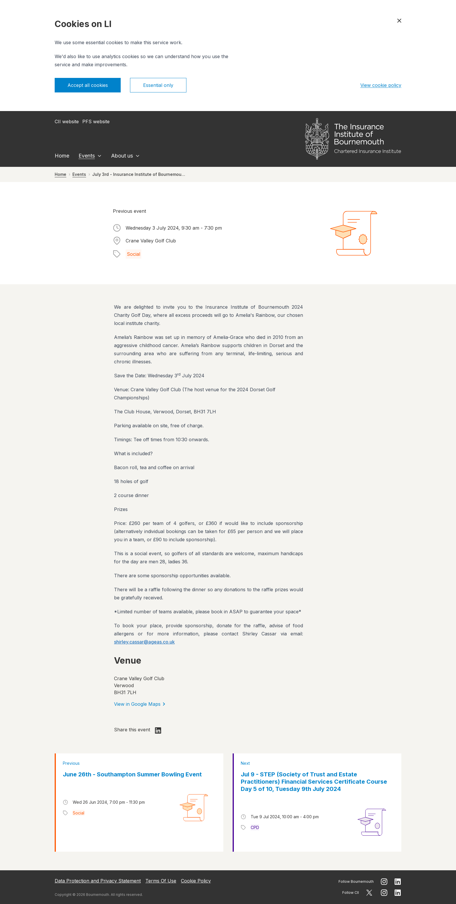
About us (122, 156)
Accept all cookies (87, 85)
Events (87, 156)
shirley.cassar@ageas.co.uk (144, 642)
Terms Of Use (160, 881)
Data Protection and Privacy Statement (98, 881)
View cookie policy (380, 85)
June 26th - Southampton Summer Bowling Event (132, 774)
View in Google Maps (139, 704)
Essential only (158, 85)
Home (62, 156)
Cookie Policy (196, 881)
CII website (67, 121)
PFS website (96, 121)
